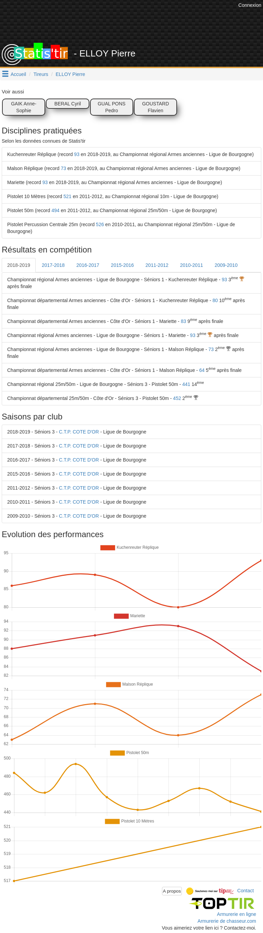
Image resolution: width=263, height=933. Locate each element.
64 (202, 370)
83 (183, 321)
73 (63, 168)
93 (76, 154)
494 (55, 210)
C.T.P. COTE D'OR (79, 432)
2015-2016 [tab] (122, 265)
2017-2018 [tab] (53, 265)
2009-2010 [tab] (226, 265)
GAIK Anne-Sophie (23, 107)
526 (100, 224)
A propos (172, 891)
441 (186, 384)
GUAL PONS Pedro (111, 107)
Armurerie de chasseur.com (227, 921)
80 (215, 300)
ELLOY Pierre (70, 74)
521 (67, 196)
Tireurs (41, 74)
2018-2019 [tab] (18, 265)
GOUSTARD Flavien (155, 107)
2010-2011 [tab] (191, 265)
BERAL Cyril (67, 103)
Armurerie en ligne (236, 914)
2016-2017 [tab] (87, 265)
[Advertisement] (136, 25)
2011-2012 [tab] (157, 265)
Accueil (18, 74)
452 (177, 398)
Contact (245, 890)
